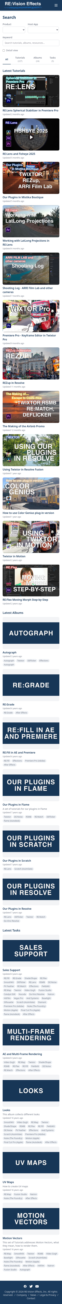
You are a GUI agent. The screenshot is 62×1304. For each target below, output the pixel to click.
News (33, 1295)
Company (22, 1295)
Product (7, 24)
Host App (33, 24)
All (6, 59)
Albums (38, 59)
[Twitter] (31, 1286)
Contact (31, 1298)
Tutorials (20, 59)
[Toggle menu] (56, 5)
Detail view (10, 50)
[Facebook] (25, 1286)
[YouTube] (37, 1286)
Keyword (7, 37)
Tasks (53, 59)
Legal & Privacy (48, 1295)
